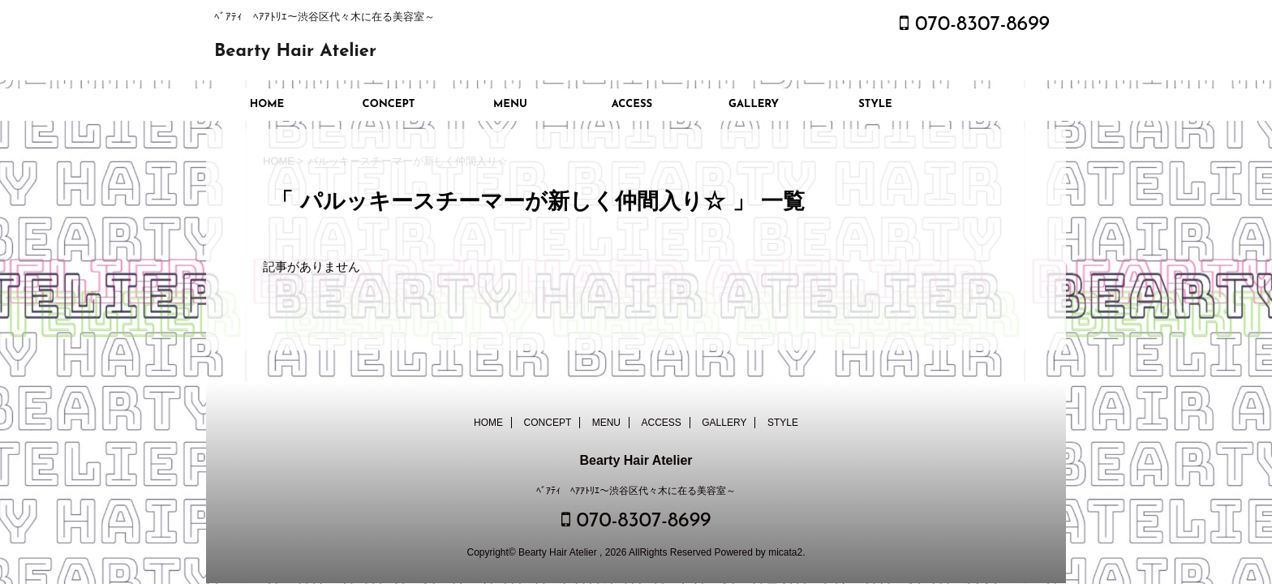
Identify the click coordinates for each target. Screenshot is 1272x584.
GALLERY (753, 104)
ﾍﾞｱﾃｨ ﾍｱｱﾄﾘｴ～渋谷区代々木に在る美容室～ (636, 490)
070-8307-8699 (975, 25)
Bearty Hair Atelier (295, 51)
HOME (267, 104)
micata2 (785, 552)
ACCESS (632, 104)
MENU (510, 104)
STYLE (875, 104)
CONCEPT (389, 104)
